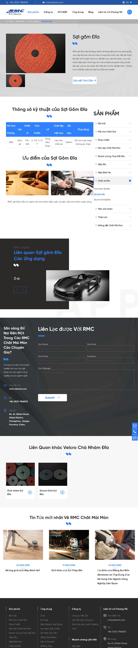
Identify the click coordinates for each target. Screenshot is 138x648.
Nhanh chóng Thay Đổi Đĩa (111, 156)
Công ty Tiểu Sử (80, 612)
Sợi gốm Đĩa (46, 21)
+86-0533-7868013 (18, 2)
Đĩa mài (101, 123)
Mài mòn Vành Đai (107, 131)
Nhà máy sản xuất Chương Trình (85, 623)
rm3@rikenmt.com (54, 2)
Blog (90, 12)
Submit (52, 393)
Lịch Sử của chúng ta (82, 616)
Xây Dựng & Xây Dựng (51, 621)
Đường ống (46, 642)
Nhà (11, 21)
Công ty (48, 12)
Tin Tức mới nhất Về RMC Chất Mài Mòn (69, 513)
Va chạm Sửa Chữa (50, 625)
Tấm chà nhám (105, 209)
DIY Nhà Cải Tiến (48, 629)
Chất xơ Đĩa (33, 21)
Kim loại (44, 616)
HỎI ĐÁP (62, 12)
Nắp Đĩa (102, 164)
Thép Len (102, 217)
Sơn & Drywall (47, 638)
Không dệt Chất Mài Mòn (110, 225)
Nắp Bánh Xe (104, 172)
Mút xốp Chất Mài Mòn (109, 148)
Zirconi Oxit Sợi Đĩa (102, 200)
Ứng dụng (78, 12)
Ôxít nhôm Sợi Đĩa (102, 189)
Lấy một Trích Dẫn (84, 80)
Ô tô (42, 612)
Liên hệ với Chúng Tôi (110, 12)
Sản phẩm (33, 12)
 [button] (17, 290)
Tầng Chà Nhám (48, 634)
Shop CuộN (103, 140)
